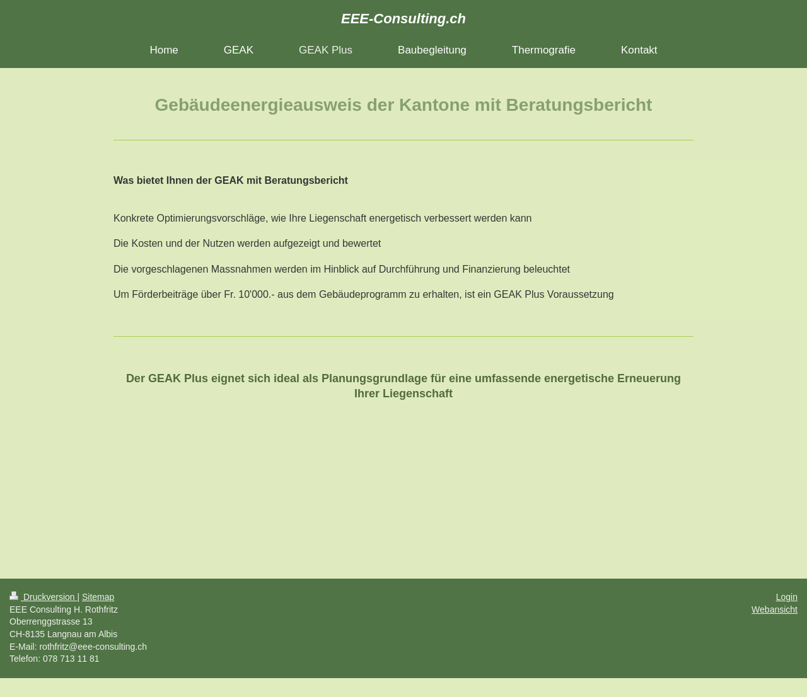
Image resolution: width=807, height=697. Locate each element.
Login (787, 597)
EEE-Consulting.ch (403, 18)
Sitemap (98, 597)
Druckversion (43, 597)
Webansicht (775, 609)
